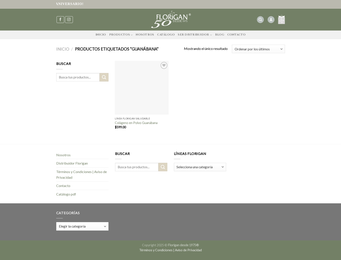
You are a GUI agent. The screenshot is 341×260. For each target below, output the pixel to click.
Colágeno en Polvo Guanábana (136, 123)
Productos (121, 35)
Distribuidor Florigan (72, 163)
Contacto (236, 35)
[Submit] (104, 77)
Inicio (100, 35)
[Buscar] (260, 19)
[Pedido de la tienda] (258, 49)
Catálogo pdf (66, 194)
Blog (219, 35)
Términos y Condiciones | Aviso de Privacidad (81, 174)
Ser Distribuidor (195, 35)
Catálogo (166, 35)
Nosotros (145, 35)
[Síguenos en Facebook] (60, 19)
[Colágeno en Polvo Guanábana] (142, 88)
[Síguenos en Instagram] (69, 19)
